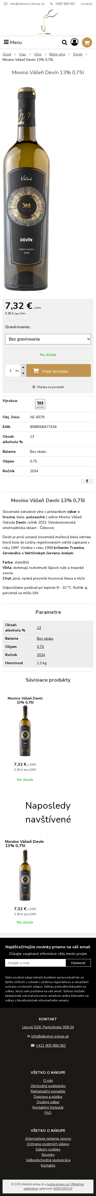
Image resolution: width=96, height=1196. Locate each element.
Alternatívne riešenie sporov (48, 1138)
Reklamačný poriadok (48, 1091)
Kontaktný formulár (48, 1107)
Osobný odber (48, 1102)
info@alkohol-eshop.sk (27, 4)
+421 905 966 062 (51, 1045)
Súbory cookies (48, 1149)
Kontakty (48, 1165)
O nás (48, 1080)
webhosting (31, 1189)
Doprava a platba (48, 1096)
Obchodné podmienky (48, 1086)
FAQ (48, 1112)
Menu (13, 42)
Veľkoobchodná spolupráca (48, 1160)
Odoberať (78, 963)
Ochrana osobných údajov (48, 1144)
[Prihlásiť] (74, 42)
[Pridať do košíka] (48, 370)
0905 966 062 (65, 4)
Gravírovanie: (17, 327)
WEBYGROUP (62, 1189)
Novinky (48, 1154)
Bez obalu (45, 638)
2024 (41, 654)
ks (17, 370)
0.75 (40, 646)
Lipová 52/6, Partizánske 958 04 (48, 1027)
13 (39, 627)
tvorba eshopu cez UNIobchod (65, 1184)
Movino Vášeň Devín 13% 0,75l (25, 700)
